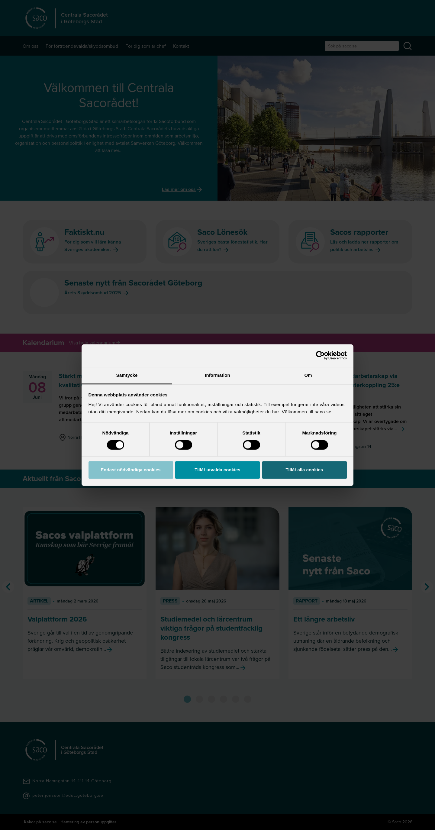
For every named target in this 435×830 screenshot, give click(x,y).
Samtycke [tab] (127, 375)
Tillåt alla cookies (304, 470)
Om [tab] (308, 375)
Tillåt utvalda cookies (217, 470)
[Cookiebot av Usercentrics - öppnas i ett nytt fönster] (320, 355)
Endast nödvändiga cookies (130, 470)
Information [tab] (217, 375)
